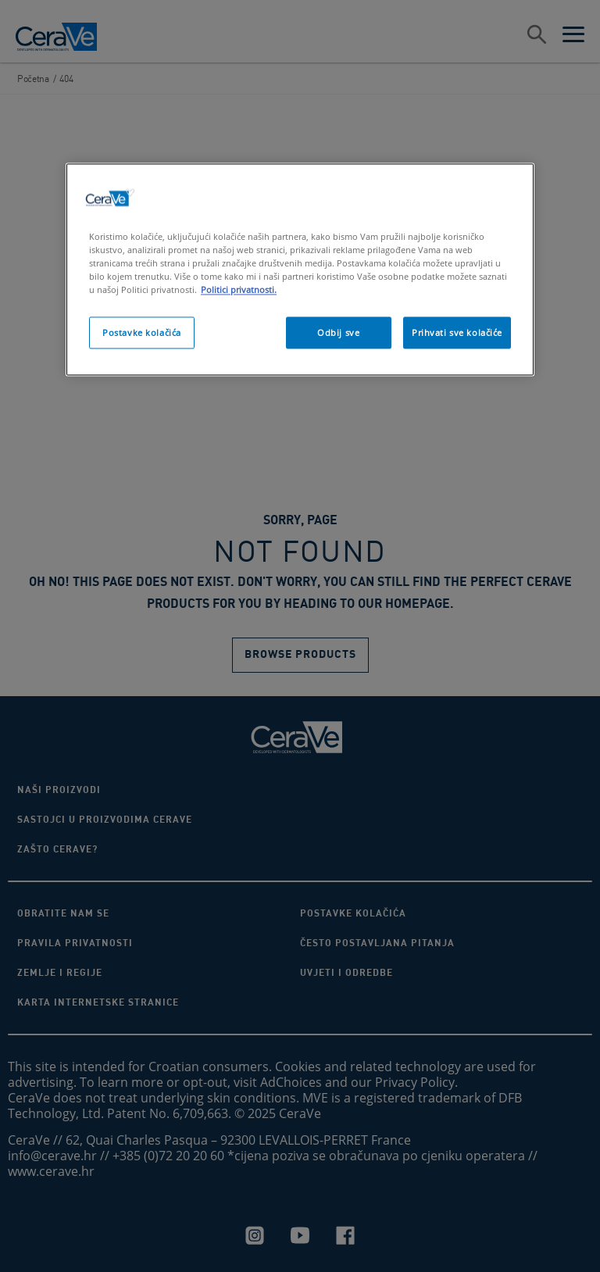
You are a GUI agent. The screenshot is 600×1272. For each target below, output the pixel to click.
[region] (300, 270)
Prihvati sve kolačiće (457, 332)
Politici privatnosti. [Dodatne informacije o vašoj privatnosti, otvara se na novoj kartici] (239, 290)
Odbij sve (338, 332)
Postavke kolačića (141, 332)
